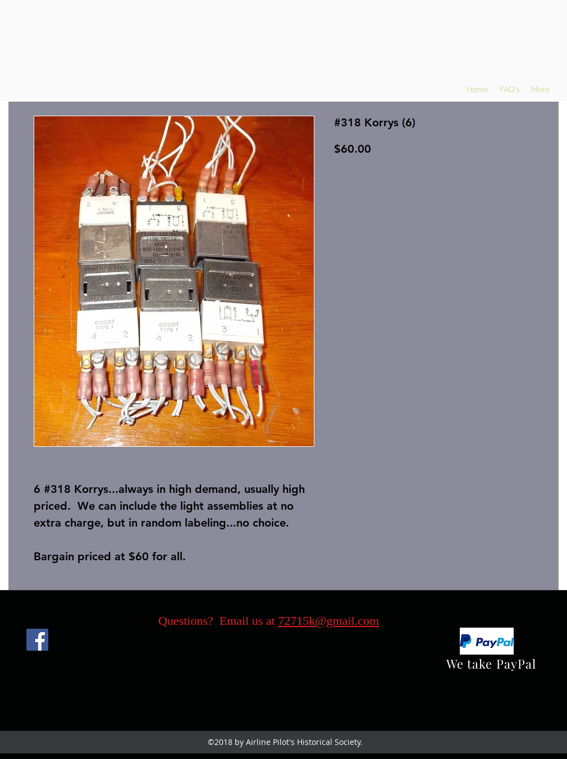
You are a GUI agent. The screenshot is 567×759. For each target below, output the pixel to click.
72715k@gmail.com (328, 621)
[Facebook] (37, 640)
